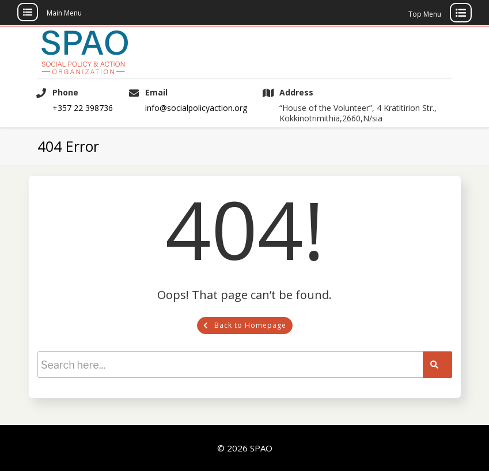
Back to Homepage (244, 325)
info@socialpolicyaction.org (196, 108)
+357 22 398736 (82, 108)
